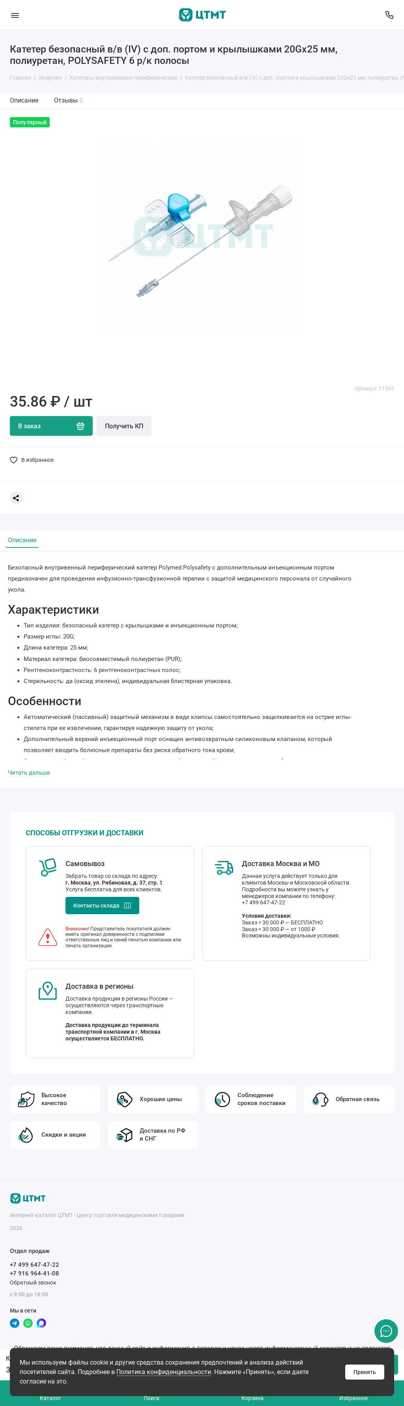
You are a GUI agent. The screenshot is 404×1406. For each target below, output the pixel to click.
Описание (24, 100)
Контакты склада (102, 905)
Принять (365, 1372)
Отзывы (68, 100)
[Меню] (15, 15)
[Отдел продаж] (389, 15)
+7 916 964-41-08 (34, 1273)
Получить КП (124, 426)
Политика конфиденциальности (163, 1372)
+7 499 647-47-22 (34, 1264)
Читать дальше (29, 772)
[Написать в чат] (386, 1331)
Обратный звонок (33, 1282)
